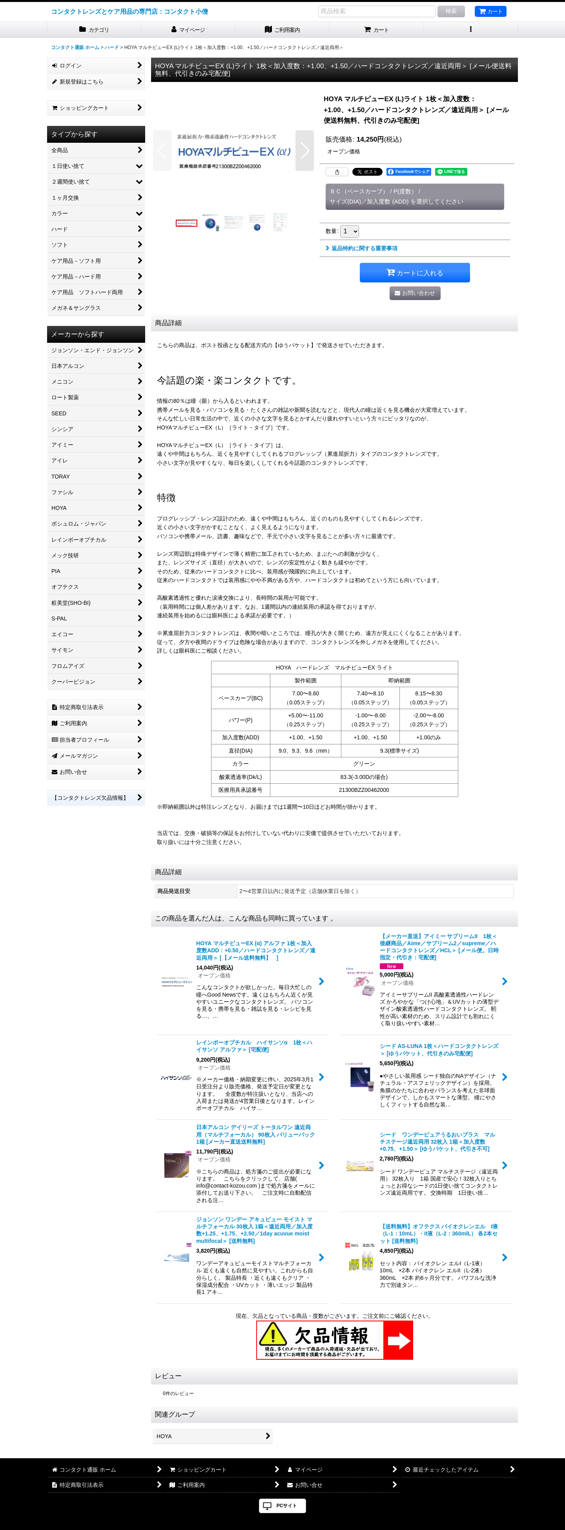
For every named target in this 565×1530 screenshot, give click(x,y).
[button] (471, 30)
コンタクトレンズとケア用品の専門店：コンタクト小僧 (129, 11)
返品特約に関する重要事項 (361, 248)
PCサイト (287, 1505)
